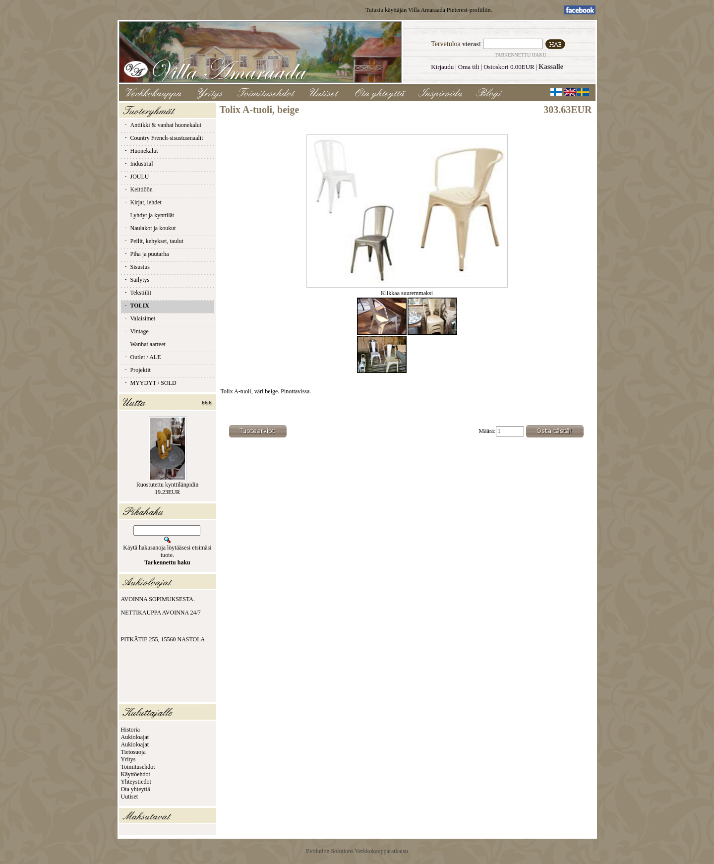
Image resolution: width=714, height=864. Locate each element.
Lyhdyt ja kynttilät (149, 215)
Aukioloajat (135, 737)
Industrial (138, 163)
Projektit (137, 370)
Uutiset (129, 796)
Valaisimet (139, 318)
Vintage (136, 331)
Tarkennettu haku (520, 55)
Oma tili (468, 66)
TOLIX (136, 305)
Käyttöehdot (135, 774)
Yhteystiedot (136, 781)
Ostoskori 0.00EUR (509, 66)
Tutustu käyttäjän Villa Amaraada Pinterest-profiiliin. (428, 9)
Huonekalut (140, 150)
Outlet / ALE (142, 357)
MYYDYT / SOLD (150, 382)
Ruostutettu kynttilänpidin (167, 484)
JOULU (136, 176)
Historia (130, 729)
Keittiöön (138, 189)
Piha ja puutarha (146, 253)
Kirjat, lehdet (142, 202)
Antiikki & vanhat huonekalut (162, 125)
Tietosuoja (133, 751)
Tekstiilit (137, 292)
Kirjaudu (442, 66)
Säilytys (136, 279)
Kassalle (550, 66)
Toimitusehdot (138, 766)
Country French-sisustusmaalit (163, 137)
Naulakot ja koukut (149, 228)
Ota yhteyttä (135, 789)
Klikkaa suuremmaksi (407, 290)
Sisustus (136, 266)
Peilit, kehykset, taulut (153, 241)
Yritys (128, 759)
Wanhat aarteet (144, 344)
